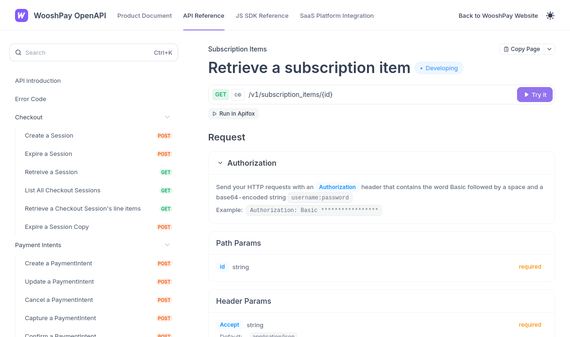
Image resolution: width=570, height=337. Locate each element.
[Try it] (535, 94)
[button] (382, 163)
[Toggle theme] (550, 15)
